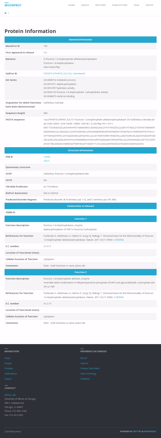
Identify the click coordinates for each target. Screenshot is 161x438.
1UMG (47, 156)
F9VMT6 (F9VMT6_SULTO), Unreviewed (64, 73)
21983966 (119, 239)
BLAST (84, 358)
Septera (137, 431)
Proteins (9, 368)
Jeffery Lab (10, 394)
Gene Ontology (88, 373)
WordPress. (150, 431)
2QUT (47, 160)
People (8, 363)
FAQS (7, 358)
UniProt (84, 363)
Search (8, 378)
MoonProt (13, 5)
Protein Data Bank (89, 368)
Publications (11, 373)
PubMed (84, 378)
